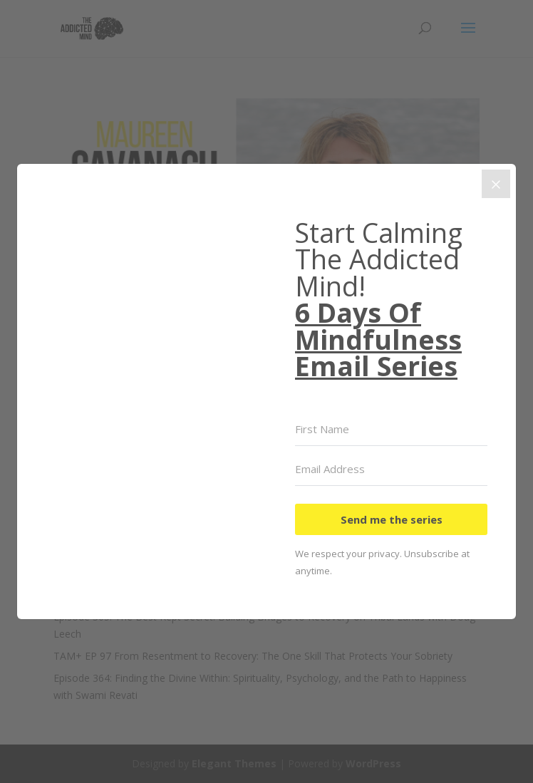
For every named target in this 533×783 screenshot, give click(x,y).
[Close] (496, 184)
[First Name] (391, 429)
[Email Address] (391, 469)
